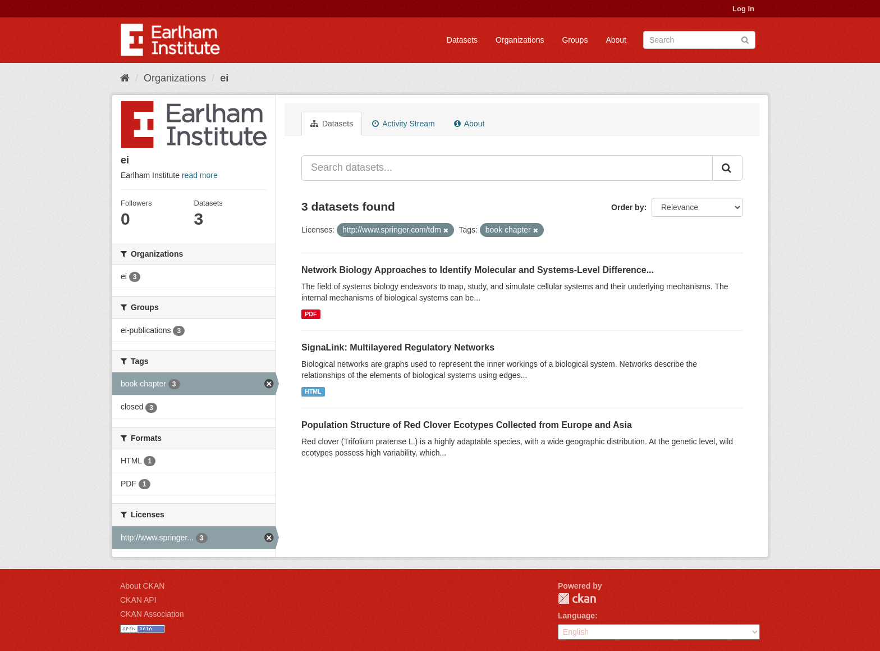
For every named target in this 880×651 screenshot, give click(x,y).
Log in (743, 8)
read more (200, 175)
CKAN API (138, 599)
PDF (311, 314)
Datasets (462, 39)
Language (576, 615)
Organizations (520, 39)
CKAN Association (152, 613)
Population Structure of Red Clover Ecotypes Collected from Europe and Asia (466, 425)
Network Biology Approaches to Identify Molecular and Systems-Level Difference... (477, 270)
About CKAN (142, 585)
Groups (575, 39)
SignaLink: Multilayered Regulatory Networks (397, 347)
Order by (627, 207)
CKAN (577, 598)
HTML (313, 391)
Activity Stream (403, 123)
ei (224, 78)
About (616, 39)
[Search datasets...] (507, 168)
